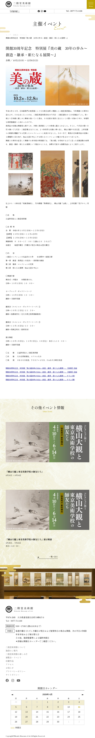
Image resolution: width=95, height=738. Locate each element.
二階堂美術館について (15, 647)
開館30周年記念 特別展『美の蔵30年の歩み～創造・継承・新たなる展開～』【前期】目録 (41, 368)
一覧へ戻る (53, 556)
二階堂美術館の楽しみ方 (16, 654)
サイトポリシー (13, 674)
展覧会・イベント (14, 657)
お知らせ (10, 667)
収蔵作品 (10, 660)
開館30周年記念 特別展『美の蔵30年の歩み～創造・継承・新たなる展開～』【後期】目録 (41, 372)
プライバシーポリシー (15, 671)
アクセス (10, 664)
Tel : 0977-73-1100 (74, 11)
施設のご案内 (12, 650)
